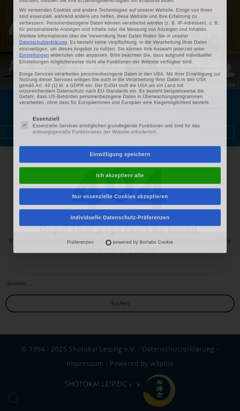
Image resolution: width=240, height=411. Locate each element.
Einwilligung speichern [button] (120, 93)
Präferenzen (80, 181)
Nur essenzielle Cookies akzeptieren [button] (120, 136)
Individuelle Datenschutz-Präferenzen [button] (120, 157)
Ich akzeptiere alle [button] (120, 115)
